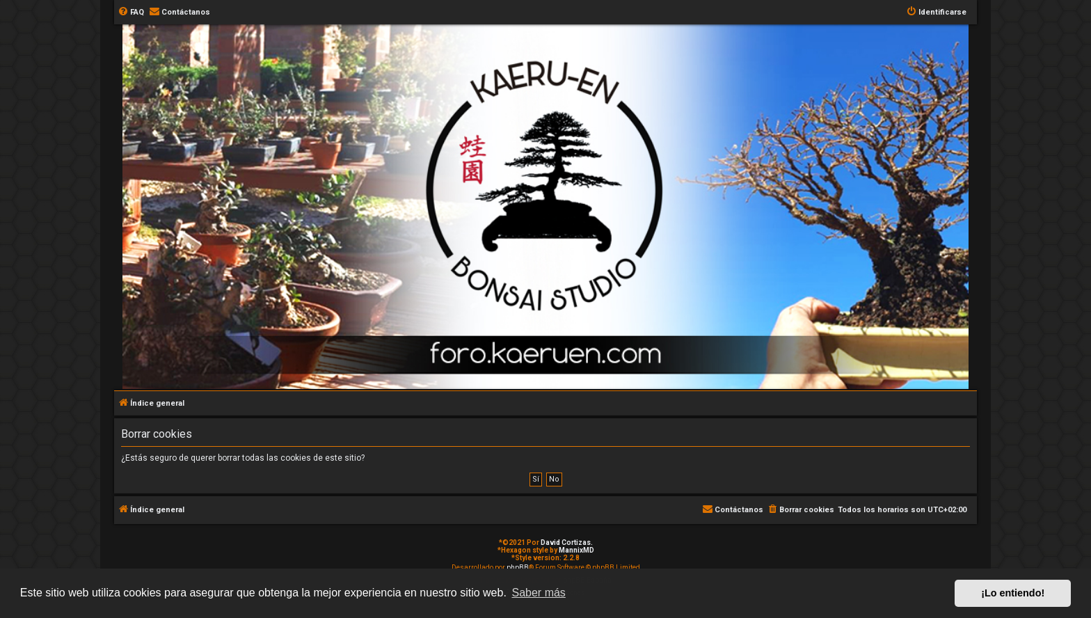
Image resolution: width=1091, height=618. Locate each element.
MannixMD (576, 550)
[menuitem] (131, 12)
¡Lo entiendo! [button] (1012, 593)
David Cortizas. (567, 542)
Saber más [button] (539, 593)
